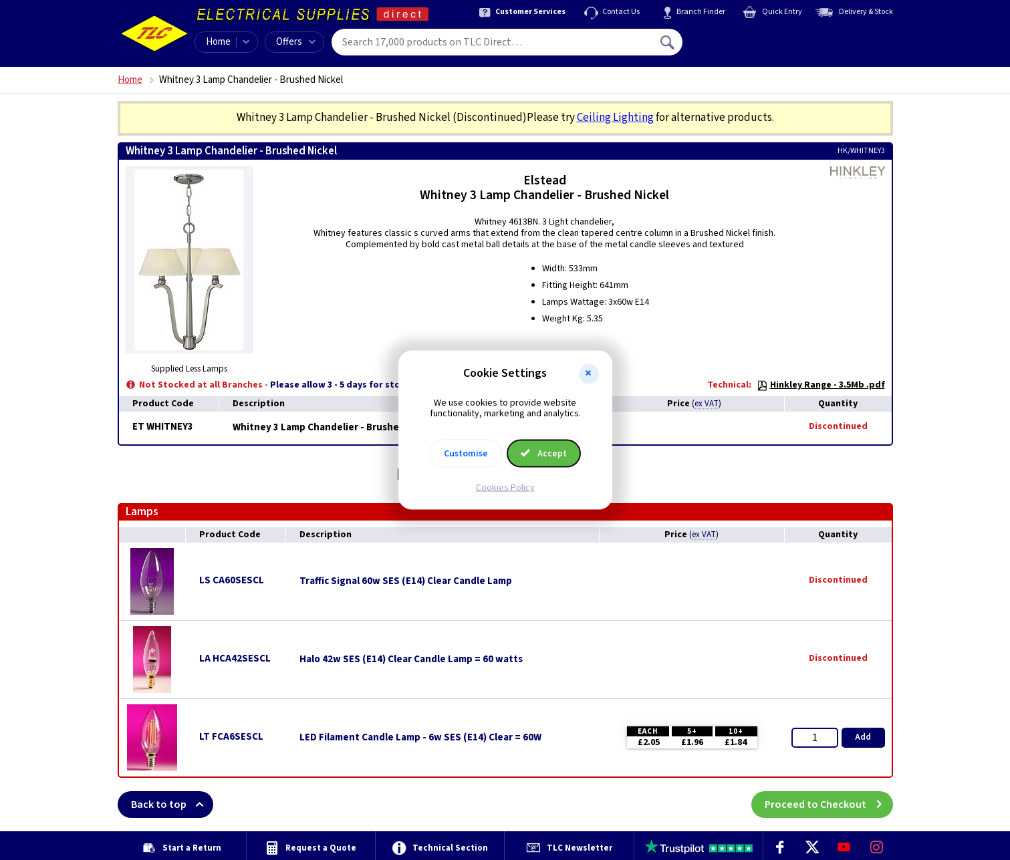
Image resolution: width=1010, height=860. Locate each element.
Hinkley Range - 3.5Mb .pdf (821, 385)
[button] (589, 374)
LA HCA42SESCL (235, 659)
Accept (544, 453)
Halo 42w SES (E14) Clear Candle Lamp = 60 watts (411, 660)
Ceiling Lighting (615, 118)
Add (863, 737)
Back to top (172, 804)
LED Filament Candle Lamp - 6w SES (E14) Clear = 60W (420, 738)
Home (218, 42)
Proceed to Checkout (829, 804)
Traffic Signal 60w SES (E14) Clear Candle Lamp (405, 581)
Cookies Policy (505, 487)
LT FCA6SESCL (231, 737)
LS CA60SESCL (231, 580)
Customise (466, 453)
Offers (295, 42)
